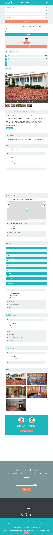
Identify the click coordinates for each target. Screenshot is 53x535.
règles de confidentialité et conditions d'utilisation (39, 530)
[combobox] (26, 17)
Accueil (8, 503)
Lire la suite (9, 128)
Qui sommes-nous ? (15, 503)
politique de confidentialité (23, 523)
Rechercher (26, 21)
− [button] (8, 205)
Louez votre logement (25, 2)
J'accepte (26, 532)
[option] (7, 105)
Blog (45, 503)
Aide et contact (34, 503)
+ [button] (8, 203)
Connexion (45, 2)
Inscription (36, 2)
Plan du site (40, 503)
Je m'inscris (26, 489)
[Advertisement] (26, 182)
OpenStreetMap (40, 219)
